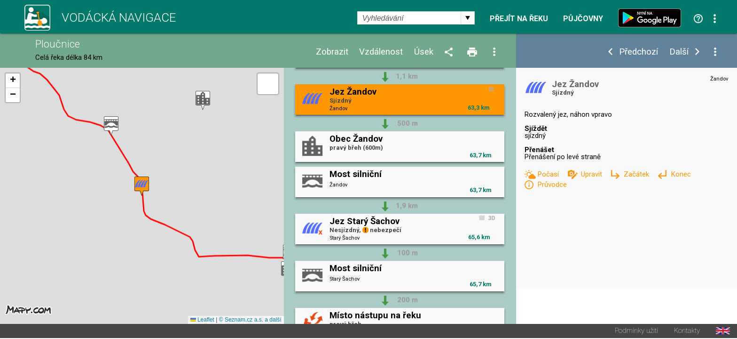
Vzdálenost (381, 52)
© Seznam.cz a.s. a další (250, 320)
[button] (203, 101)
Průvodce (552, 184)
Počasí (549, 174)
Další (679, 52)
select (467, 18)
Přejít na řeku (519, 19)
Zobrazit (332, 52)
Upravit (592, 174)
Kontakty (687, 331)
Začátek (637, 174)
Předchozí (638, 52)
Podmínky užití (636, 331)
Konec (681, 174)
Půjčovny (583, 19)
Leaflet (202, 320)
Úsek (423, 52)
